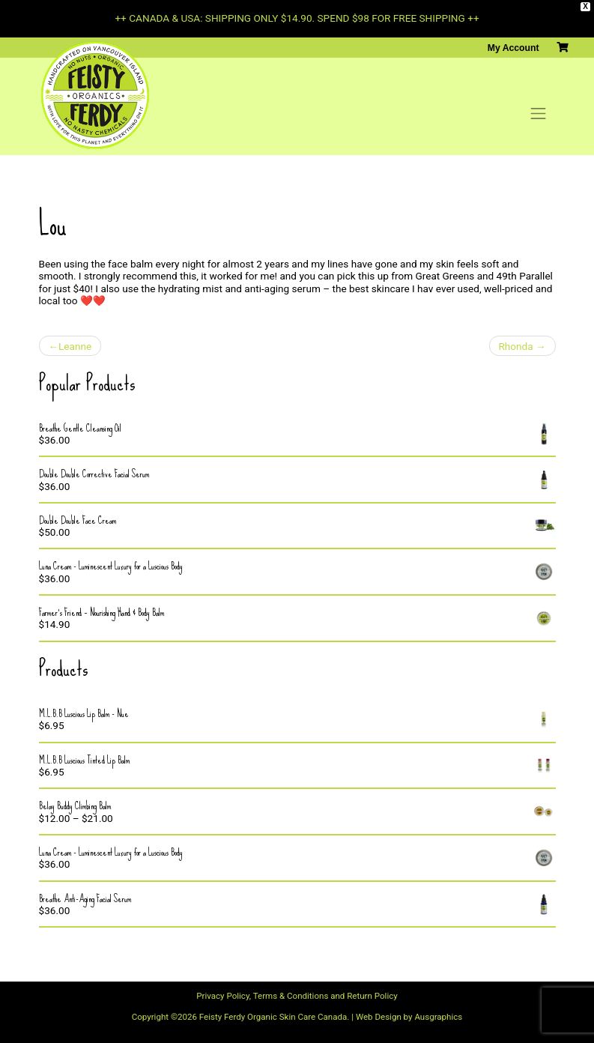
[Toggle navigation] (538, 114)
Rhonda (515, 346)
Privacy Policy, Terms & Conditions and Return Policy (296, 996)
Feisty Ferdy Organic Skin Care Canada (273, 1017)
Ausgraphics (438, 1017)
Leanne (74, 346)
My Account (513, 48)
